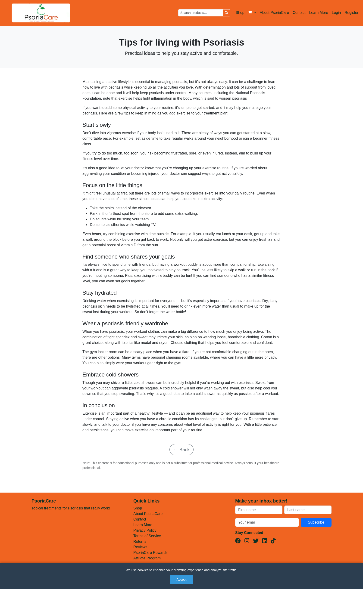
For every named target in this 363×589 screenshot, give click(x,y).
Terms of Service (147, 536)
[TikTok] (273, 541)
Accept (182, 579)
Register (351, 13)
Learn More (318, 13)
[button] (252, 12)
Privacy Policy (144, 530)
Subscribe (316, 522)
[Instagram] (246, 541)
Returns (139, 541)
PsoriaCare (43, 500)
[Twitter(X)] (256, 541)
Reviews (140, 547)
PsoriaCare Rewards (150, 553)
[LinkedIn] (264, 541)
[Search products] (200, 12)
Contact (299, 13)
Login (336, 13)
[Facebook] (238, 541)
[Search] (226, 12)
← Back (181, 449)
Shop (240, 13)
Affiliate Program (147, 558)
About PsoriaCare (274, 13)
